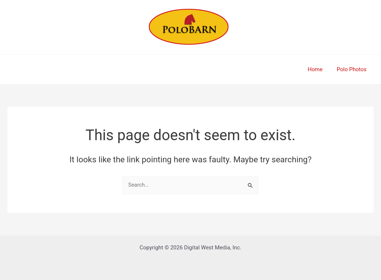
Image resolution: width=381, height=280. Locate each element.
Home (319, 69)
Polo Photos (353, 69)
